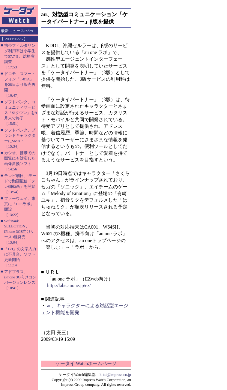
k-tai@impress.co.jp (115, 374)
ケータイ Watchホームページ (86, 363)
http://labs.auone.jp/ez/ (69, 285)
